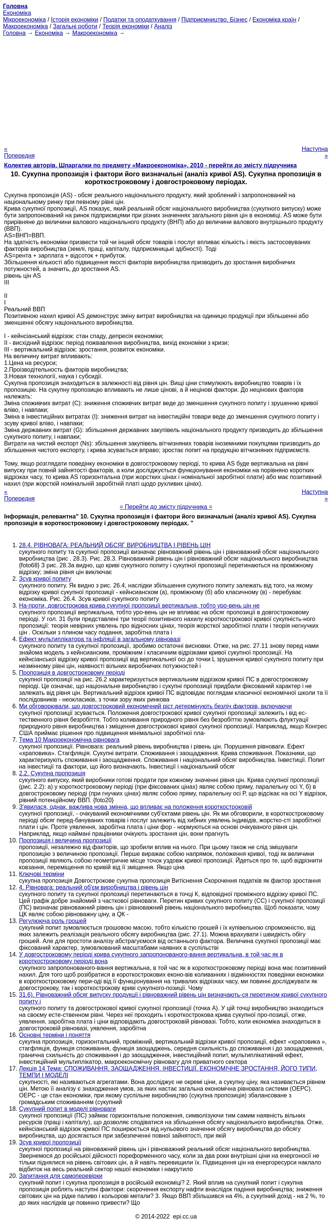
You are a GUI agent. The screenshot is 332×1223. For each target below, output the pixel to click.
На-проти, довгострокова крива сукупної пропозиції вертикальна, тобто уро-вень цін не (139, 605)
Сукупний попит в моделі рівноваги (67, 1109)
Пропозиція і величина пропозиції (65, 840)
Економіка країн (275, 19)
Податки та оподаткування (139, 19)
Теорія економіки (125, 26)
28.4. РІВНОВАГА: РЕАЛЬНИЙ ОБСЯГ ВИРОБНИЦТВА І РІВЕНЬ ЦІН (115, 545)
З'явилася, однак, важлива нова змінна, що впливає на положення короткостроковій (135, 807)
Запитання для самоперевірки (60, 1176)
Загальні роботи (75, 26)
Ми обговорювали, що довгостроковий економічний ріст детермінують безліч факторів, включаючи (155, 706)
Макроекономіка (25, 26)
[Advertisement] (166, 89)
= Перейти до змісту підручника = (166, 507)
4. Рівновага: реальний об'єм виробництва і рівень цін (93, 887)
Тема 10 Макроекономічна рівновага (69, 740)
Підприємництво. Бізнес (214, 19)
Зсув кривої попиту (45, 579)
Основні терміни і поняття (55, 1035)
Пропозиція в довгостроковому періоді (72, 672)
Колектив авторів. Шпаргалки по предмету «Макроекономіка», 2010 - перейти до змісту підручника (150, 165)
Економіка (17, 13)
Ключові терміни (41, 874)
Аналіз (163, 26)
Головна (14, 33)
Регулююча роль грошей (52, 921)
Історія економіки (74, 19)
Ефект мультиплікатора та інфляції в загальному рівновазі (99, 639)
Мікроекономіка (24, 19)
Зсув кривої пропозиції (50, 1142)
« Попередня (19, 152)
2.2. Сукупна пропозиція (52, 773)
